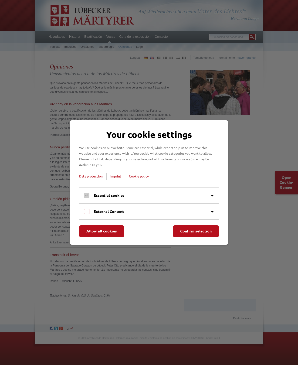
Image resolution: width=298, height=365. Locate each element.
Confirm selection (196, 231)
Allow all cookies (101, 231)
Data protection (91, 176)
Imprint (115, 176)
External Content (109, 211)
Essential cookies (109, 195)
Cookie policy (139, 176)
